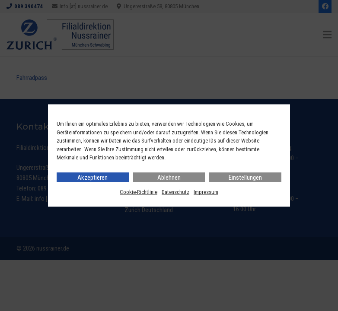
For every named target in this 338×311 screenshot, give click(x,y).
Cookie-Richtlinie (138, 191)
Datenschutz (175, 191)
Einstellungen (245, 177)
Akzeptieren (92, 177)
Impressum (206, 191)
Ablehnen (169, 177)
